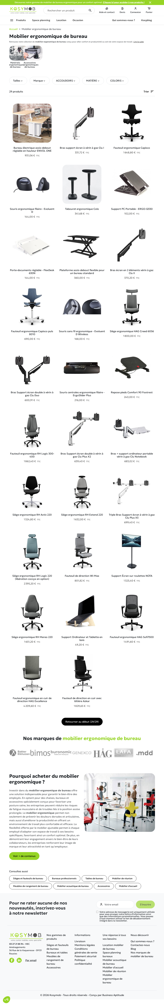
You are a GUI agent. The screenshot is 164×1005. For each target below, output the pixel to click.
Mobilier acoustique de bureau (73, 886)
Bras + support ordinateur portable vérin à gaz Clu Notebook (132, 455)
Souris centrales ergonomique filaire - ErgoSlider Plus (82, 394)
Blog (133, 948)
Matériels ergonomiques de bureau (15, 57)
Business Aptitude (113, 995)
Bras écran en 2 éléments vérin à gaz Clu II (131, 272)
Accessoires (104, 886)
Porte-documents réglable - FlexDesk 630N (32, 272)
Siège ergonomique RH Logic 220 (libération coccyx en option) (32, 577)
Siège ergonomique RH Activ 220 (32, 514)
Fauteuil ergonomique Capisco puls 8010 (32, 333)
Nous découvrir (140, 935)
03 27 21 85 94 (16, 944)
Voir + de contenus (24, 856)
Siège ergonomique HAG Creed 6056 (132, 331)
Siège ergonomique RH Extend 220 (82, 514)
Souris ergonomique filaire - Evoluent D (32, 210)
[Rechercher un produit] (69, 10)
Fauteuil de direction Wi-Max (82, 575)
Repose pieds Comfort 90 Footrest (132, 392)
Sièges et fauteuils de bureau (28, 878)
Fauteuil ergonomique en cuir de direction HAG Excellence (32, 700)
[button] (18, 80)
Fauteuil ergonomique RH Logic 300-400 (32, 455)
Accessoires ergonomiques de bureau (30, 57)
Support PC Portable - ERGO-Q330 (132, 208)
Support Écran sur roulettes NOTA (131, 575)
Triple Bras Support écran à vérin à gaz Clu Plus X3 (132, 516)
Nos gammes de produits (56, 936)
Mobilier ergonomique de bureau (112, 978)
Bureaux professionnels (64, 878)
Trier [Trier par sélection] (149, 91)
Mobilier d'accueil (128, 886)
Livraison (80, 941)
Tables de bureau (94, 878)
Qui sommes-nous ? (142, 941)
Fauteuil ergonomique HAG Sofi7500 (132, 637)
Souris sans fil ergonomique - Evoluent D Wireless (82, 333)
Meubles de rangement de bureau (30, 886)
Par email (30, 960)
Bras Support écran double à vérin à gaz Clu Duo (32, 394)
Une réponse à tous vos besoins (114, 936)
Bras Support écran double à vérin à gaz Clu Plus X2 (82, 455)
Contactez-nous (140, 945)
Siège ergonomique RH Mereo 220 (32, 637)
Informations (82, 935)
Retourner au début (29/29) (82, 721)
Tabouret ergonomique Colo (82, 208)
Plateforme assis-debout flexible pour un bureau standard (82, 272)
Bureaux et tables (57, 952)
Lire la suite (138, 42)
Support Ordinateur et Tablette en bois (81, 638)
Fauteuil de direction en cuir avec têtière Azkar (82, 700)
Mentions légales (85, 945)
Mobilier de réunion (122, 878)
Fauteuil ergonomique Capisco (132, 147)
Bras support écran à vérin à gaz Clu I (82, 147)
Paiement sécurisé (85, 956)
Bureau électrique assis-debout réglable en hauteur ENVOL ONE (32, 149)
